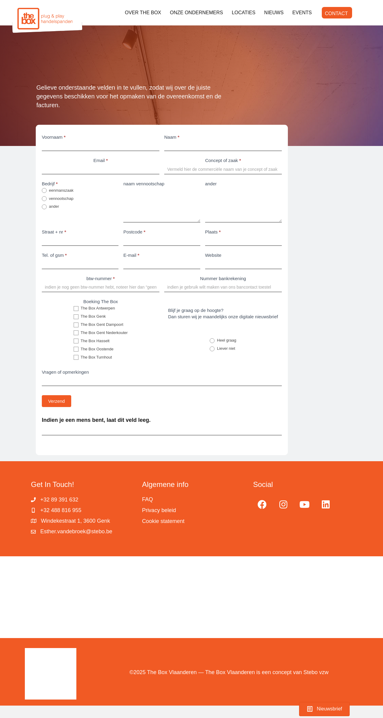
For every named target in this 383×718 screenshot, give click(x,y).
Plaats (213, 231)
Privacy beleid (159, 510)
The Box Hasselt (92, 341)
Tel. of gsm (54, 255)
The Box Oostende (94, 349)
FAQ (147, 499)
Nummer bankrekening (223, 278)
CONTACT (336, 13)
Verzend (56, 401)
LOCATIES (243, 12)
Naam (171, 137)
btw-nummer (100, 278)
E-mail (131, 255)
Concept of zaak (223, 160)
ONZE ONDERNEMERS (196, 12)
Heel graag (223, 340)
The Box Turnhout (93, 357)
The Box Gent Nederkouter (101, 333)
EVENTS (302, 12)
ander (50, 206)
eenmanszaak (58, 190)
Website (213, 255)
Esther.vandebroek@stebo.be (76, 531)
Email (100, 160)
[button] (262, 504)
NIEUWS (274, 12)
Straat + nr (54, 231)
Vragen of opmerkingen (65, 372)
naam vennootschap (143, 183)
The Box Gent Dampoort (98, 324)
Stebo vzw (315, 672)
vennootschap (58, 198)
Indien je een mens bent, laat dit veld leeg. (96, 420)
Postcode (134, 231)
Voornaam (53, 137)
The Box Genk (90, 316)
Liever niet (222, 348)
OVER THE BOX (143, 12)
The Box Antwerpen (94, 308)
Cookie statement (163, 521)
